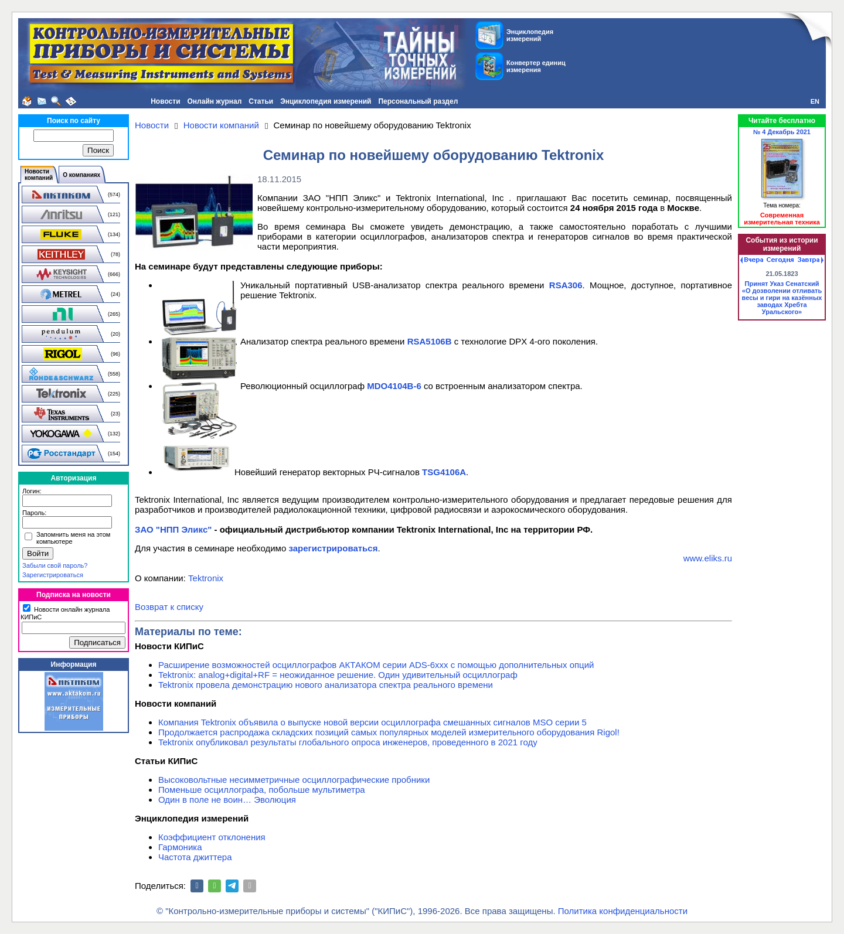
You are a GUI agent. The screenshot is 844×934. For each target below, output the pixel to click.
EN (815, 101)
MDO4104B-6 (394, 386)
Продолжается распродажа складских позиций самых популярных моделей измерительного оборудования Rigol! (389, 732)
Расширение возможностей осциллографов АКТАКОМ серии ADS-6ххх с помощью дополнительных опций (376, 665)
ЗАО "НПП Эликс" (173, 529)
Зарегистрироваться (52, 574)
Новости (165, 101)
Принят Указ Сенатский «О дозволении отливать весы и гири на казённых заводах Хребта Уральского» (782, 297)
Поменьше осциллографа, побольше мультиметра (261, 790)
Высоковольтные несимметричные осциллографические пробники (294, 780)
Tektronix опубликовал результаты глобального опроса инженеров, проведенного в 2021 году (347, 742)
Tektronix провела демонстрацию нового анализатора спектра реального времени (325, 685)
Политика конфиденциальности (623, 911)
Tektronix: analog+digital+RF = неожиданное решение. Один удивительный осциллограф (338, 675)
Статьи (261, 101)
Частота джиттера (195, 857)
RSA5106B (429, 341)
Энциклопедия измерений (325, 101)
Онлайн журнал (215, 101)
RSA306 (566, 285)
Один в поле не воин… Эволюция (227, 800)
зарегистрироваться (332, 548)
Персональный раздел (418, 101)
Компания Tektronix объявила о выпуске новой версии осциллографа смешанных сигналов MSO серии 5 (372, 722)
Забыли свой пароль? (54, 565)
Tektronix (205, 578)
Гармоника (180, 847)
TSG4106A (444, 472)
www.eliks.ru (707, 558)
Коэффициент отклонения (212, 837)
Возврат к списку (169, 607)
